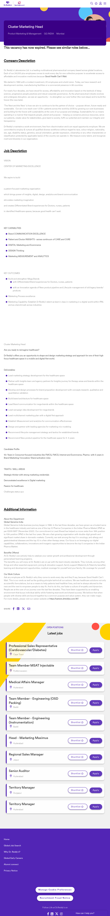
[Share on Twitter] (24, 609)
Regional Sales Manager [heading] (26, 746)
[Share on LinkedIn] (19, 609)
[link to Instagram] (61, 902)
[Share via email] (30, 609)
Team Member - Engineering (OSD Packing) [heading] (33, 696)
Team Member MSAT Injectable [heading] (31, 663)
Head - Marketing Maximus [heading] (28, 731)
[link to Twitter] (56, 902)
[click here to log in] (100, 3)
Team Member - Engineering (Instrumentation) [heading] (29, 715)
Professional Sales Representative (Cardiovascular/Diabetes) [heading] (33, 647)
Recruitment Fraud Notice (55, 886)
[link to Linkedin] (52, 902)
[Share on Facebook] (15, 609)
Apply (96, 649)
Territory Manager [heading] (22, 777)
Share (7, 609)
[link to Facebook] (48, 902)
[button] (91, 3)
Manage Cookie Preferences (55, 878)
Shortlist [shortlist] (76, 649)
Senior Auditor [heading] (19, 762)
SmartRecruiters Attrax (69, 908)
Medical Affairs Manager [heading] (26, 679)
